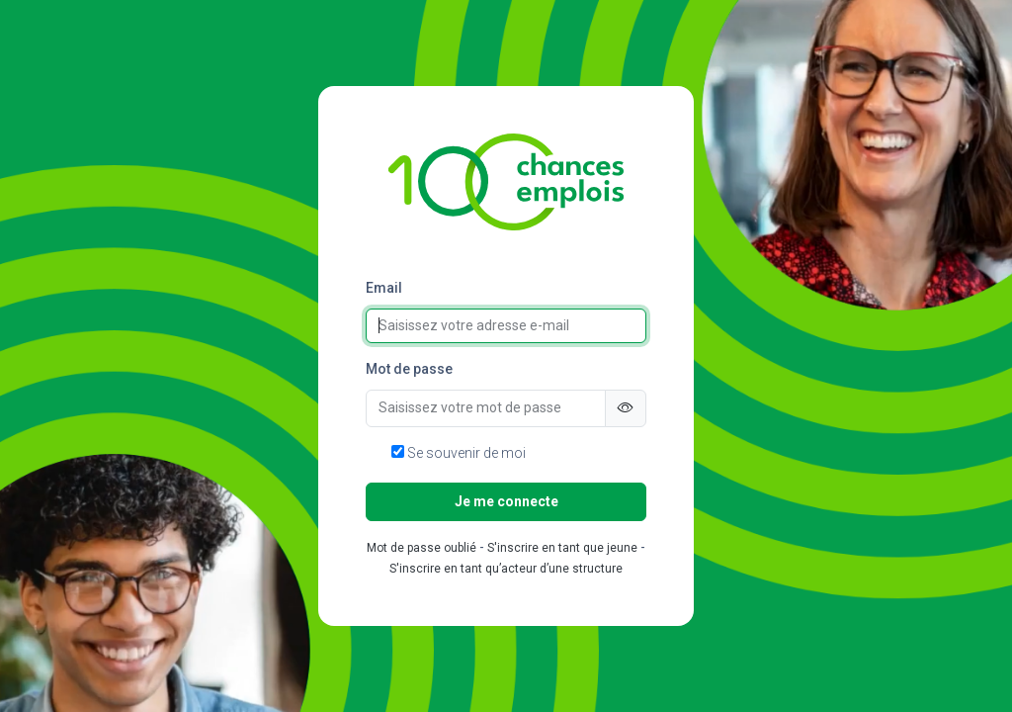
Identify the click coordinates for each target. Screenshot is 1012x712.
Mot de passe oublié (421, 548)
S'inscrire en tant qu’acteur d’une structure (506, 569)
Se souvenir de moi (458, 453)
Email (384, 288)
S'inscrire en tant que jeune (562, 548)
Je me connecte (506, 501)
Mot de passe (409, 369)
